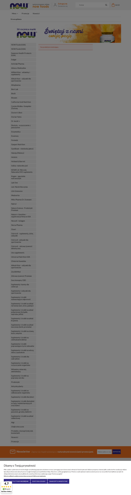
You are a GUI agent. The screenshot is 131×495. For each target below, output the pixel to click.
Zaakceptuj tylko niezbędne (17, 481)
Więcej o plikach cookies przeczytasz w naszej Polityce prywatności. (25, 476)
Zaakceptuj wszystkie (58, 481)
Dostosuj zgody (38, 481)
